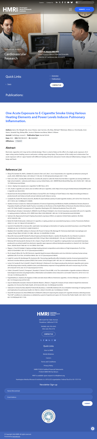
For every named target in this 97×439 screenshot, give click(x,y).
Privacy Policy (48, 365)
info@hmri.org (60, 375)
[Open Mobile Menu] (70, 9)
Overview (55, 76)
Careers (48, 358)
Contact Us (56, 85)
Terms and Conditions (48, 362)
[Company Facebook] (62, 2)
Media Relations (48, 354)
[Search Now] (77, 2)
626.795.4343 (51, 326)
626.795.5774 (50, 329)
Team (9, 84)
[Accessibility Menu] (93, 428)
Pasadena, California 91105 (48, 322)
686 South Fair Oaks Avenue (48, 320)
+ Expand (19, 141)
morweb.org (16, 436)
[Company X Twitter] (60, 2)
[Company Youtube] (68, 2)
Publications (56, 79)
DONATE (82, 9)
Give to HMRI (48, 350)
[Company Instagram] (65, 2)
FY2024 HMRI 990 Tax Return (48, 372)
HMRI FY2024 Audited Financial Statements (48, 369)
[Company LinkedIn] (56, 2)
